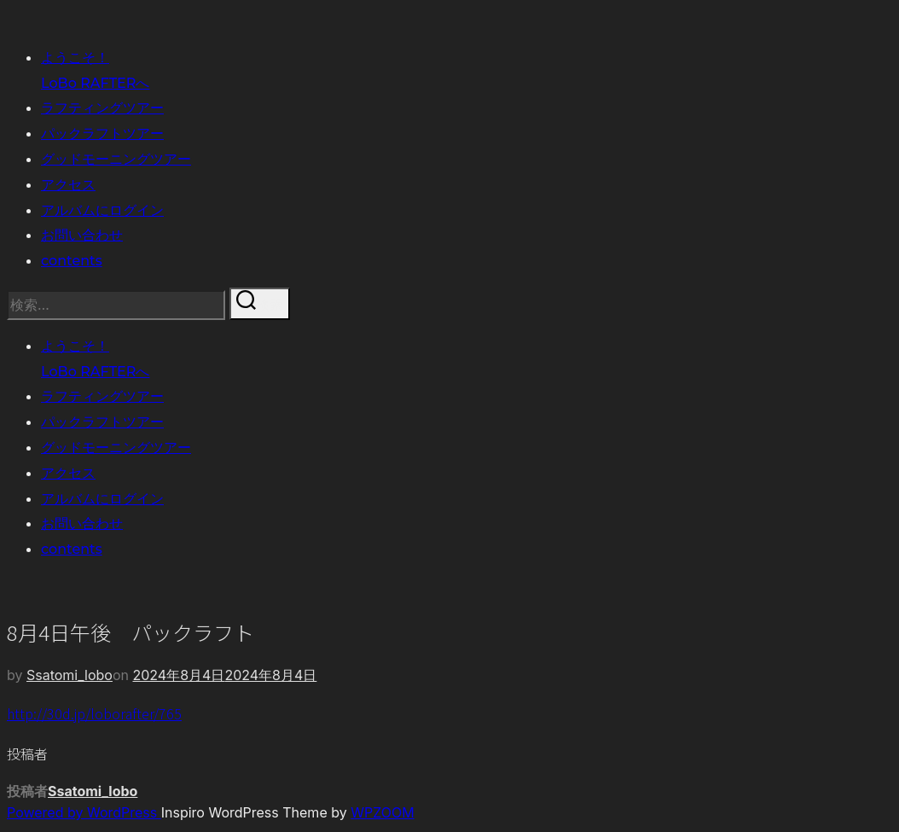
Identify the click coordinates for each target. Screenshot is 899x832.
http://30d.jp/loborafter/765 (94, 713)
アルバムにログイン (102, 210)
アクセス (68, 185)
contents (71, 261)
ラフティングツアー (102, 108)
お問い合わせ (82, 235)
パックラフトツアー (102, 133)
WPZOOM (382, 812)
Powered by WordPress (84, 812)
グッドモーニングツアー (116, 159)
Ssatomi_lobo (69, 675)
